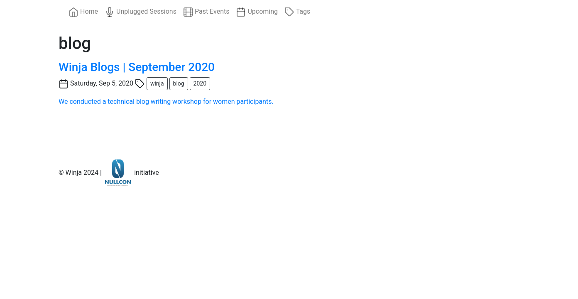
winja (157, 83)
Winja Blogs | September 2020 (137, 67)
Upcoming (257, 12)
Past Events (206, 12)
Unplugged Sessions (140, 12)
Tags (297, 12)
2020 (199, 83)
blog (178, 83)
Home (83, 12)
